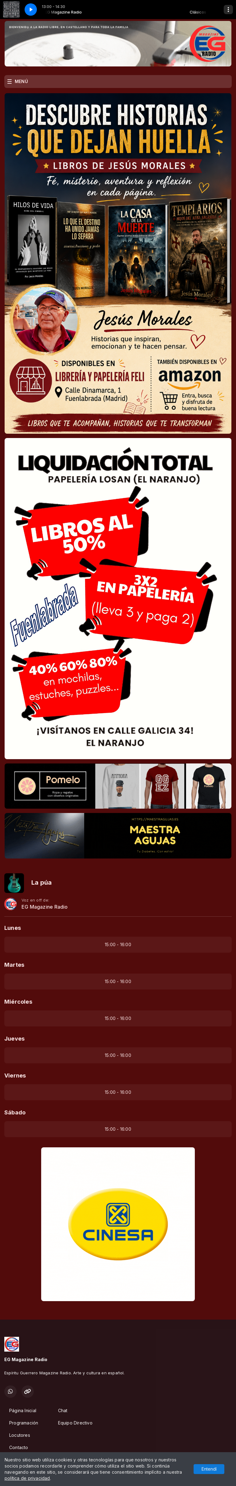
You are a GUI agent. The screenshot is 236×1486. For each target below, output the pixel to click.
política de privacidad (27, 1478)
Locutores (19, 1435)
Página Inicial (22, 1410)
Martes (14, 965)
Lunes (12, 928)
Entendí (209, 1469)
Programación (23, 1422)
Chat (63, 1410)
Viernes (15, 1075)
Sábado (15, 1112)
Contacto (18, 1447)
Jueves (14, 1038)
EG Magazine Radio (45, 907)
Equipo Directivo (75, 1422)
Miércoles (18, 1001)
